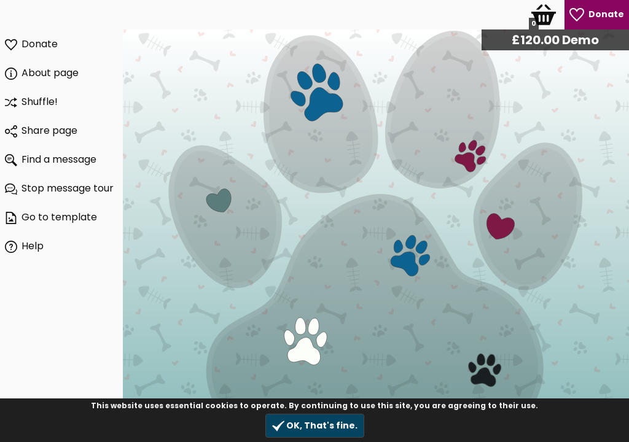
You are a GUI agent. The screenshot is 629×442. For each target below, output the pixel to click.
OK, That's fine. (314, 425)
